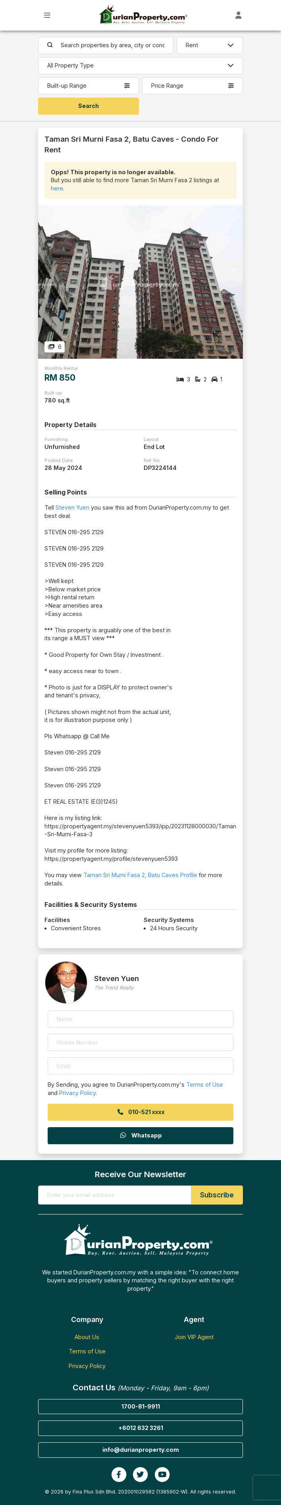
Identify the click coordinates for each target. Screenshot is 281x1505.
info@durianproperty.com (140, 1449)
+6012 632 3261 (140, 1427)
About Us (87, 1337)
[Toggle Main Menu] (47, 15)
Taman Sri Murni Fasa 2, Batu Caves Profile (140, 875)
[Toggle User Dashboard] (238, 15)
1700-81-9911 (140, 1406)
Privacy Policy (77, 1092)
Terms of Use (204, 1084)
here (57, 188)
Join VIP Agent (194, 1337)
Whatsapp (140, 1135)
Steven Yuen (72, 507)
